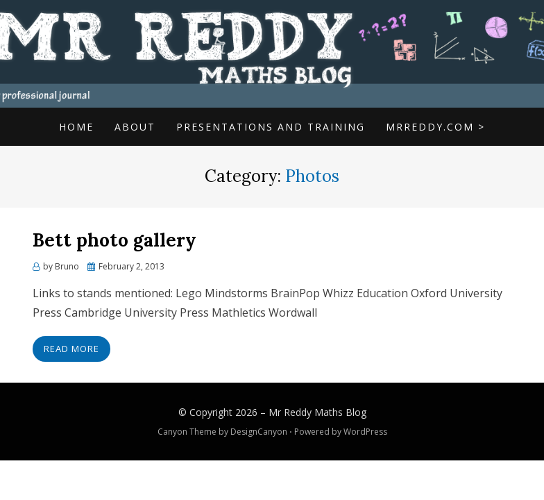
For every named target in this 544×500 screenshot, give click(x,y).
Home (76, 126)
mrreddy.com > (435, 126)
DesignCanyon (258, 432)
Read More (71, 348)
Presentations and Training (270, 126)
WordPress (365, 432)
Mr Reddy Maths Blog (317, 412)
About (134, 126)
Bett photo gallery (114, 239)
